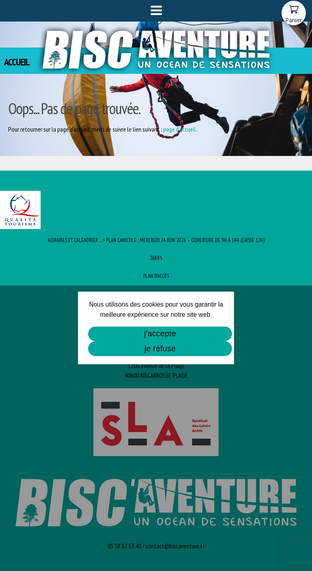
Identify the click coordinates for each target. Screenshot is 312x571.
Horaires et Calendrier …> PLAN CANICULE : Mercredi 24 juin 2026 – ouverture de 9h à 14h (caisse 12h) (156, 240)
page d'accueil (179, 129)
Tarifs (156, 258)
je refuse (160, 348)
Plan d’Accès (156, 276)
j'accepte (160, 333)
